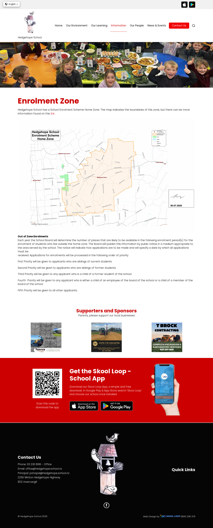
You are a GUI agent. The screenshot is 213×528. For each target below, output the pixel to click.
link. (54, 113)
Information (118, 25)
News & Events (156, 25)
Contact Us (179, 25)
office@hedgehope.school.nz (44, 468)
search (193, 25)
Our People (137, 25)
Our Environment (76, 25)
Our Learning (99, 25)
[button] (11, 4)
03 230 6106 (34, 464)
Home (58, 25)
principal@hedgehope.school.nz (49, 473)
